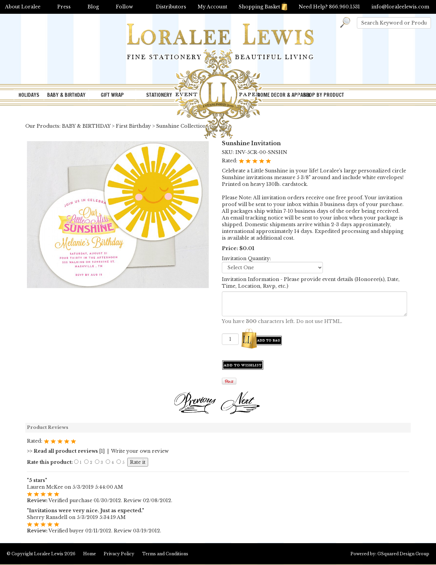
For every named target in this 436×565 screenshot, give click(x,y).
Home (89, 553)
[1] (66, 451)
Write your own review (140, 451)
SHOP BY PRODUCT (323, 94)
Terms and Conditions (165, 553)
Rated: (230, 161)
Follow (124, 7)
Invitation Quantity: (246, 258)
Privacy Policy (119, 553)
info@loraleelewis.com (400, 7)
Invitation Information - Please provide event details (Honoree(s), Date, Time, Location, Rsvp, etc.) (311, 282)
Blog (93, 7)
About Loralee (22, 7)
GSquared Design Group (403, 553)
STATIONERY (159, 94)
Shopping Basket (263, 7)
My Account (212, 7)
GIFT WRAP (112, 94)
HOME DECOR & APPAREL (278, 94)
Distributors (171, 7)
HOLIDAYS (29, 94)
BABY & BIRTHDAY (66, 94)
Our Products (42, 126)
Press (64, 7)
